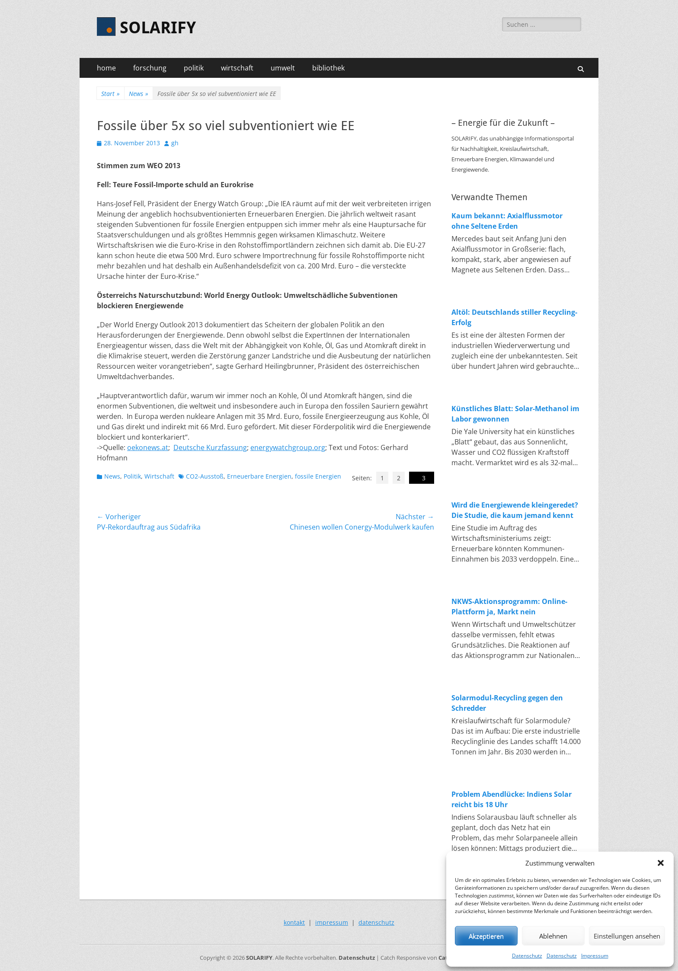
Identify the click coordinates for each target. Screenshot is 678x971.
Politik (132, 476)
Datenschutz (527, 955)
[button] (660, 863)
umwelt (283, 68)
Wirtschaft (159, 476)
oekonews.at (147, 447)
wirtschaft (237, 68)
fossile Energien (318, 476)
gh (175, 143)
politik (194, 68)
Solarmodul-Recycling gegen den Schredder (507, 703)
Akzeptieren (486, 936)
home (106, 68)
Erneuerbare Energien (259, 476)
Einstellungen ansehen (627, 936)
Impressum (594, 955)
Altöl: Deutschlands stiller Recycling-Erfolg (514, 317)
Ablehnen (553, 936)
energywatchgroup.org (287, 447)
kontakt (294, 922)
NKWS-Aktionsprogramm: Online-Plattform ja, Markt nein (509, 606)
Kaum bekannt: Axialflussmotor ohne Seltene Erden (507, 221)
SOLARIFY (158, 27)
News (138, 93)
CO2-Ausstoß (205, 476)
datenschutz (376, 922)
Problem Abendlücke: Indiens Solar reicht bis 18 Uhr (511, 799)
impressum (331, 922)
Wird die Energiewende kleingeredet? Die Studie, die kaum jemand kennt (514, 510)
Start (110, 93)
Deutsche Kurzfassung (210, 447)
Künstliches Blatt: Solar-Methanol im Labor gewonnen (515, 414)
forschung (149, 68)
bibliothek (328, 68)
